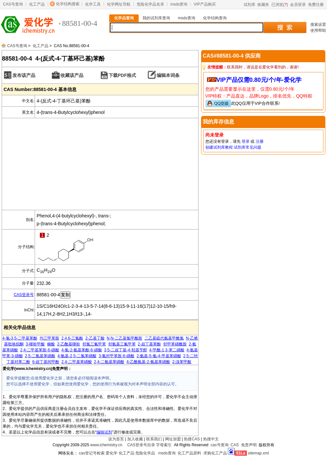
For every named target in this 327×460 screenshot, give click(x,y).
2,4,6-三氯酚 (72, 338)
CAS (235, 445)
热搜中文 (211, 439)
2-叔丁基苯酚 (149, 344)
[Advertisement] (100, 164)
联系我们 (154, 439)
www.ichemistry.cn (106, 445)
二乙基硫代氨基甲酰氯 (164, 338)
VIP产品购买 (204, 4)
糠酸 (51, 344)
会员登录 (298, 4)
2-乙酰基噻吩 (68, 344)
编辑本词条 (168, 75)
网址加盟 (173, 439)
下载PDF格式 (122, 75)
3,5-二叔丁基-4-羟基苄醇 (125, 350)
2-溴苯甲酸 (182, 361)
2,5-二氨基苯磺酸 (40, 356)
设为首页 (116, 439)
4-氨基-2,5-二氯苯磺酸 (77, 356)
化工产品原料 (189, 453)
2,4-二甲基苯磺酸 (76, 361)
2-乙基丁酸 (95, 338)
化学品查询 (124, 18)
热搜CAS (192, 439)
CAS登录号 (24, 294)
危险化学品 (145, 453)
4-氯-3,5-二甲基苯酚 (19, 338)
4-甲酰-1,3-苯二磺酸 (166, 350)
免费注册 (316, 4)
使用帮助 (318, 30)
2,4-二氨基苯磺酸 (109, 361)
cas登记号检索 (92, 453)
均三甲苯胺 (49, 338)
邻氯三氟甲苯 (94, 344)
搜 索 (284, 27)
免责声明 (249, 445)
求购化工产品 (215, 453)
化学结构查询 (215, 18)
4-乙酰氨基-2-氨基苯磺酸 (148, 361)
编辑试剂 (104, 432)
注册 (260, 141)
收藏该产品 (71, 75)
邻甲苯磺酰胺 (175, 344)
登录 (246, 141)
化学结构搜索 (67, 4)
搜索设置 (318, 24)
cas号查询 (220, 445)
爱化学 (111, 453)
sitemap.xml (258, 453)
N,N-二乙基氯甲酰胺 (124, 338)
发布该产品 (23, 75)
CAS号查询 (13, 4)
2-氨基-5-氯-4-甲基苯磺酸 (159, 356)
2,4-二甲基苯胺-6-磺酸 (39, 350)
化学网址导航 (118, 4)
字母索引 (164, 445)
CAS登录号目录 (141, 445)
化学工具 (93, 4)
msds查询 (179, 4)
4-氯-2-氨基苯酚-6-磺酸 (81, 350)
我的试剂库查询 (156, 18)
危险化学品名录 (150, 4)
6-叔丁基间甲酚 (46, 361)
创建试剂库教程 (219, 147)
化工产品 (37, 4)
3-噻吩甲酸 (35, 344)
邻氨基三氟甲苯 (122, 344)
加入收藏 (135, 439)
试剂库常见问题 (247, 147)
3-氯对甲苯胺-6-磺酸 (116, 356)
